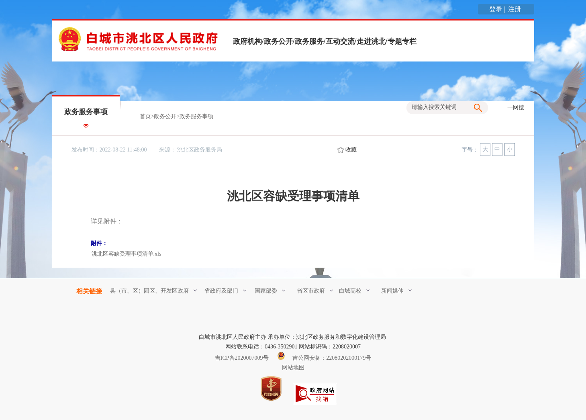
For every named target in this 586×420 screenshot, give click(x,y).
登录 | (497, 9)
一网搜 (515, 107)
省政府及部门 (225, 291)
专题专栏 (402, 41)
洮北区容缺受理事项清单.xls (126, 254)
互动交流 (340, 41)
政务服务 (309, 41)
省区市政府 (315, 291)
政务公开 (278, 41)
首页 (145, 116)
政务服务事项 (196, 116)
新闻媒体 (396, 291)
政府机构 (247, 41)
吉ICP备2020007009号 (242, 358)
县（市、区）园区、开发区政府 (153, 291)
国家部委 (270, 291)
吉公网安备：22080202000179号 (324, 358)
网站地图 (293, 368)
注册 (515, 9)
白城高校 (354, 291)
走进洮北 (371, 41)
